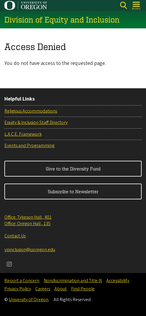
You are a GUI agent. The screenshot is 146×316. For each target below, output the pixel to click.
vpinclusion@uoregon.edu (29, 249)
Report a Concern (21, 280)
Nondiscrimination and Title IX (73, 280)
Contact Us (15, 236)
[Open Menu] (136, 5)
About (60, 289)
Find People (83, 289)
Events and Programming (29, 145)
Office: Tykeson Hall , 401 (28, 217)
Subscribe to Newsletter (73, 191)
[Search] (123, 5)
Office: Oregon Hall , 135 (27, 223)
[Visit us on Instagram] (9, 265)
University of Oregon (28, 299)
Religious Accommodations (30, 111)
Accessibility (117, 280)
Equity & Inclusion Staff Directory (36, 122)
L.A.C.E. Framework (23, 134)
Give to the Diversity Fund (73, 168)
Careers (42, 289)
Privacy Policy (17, 289)
